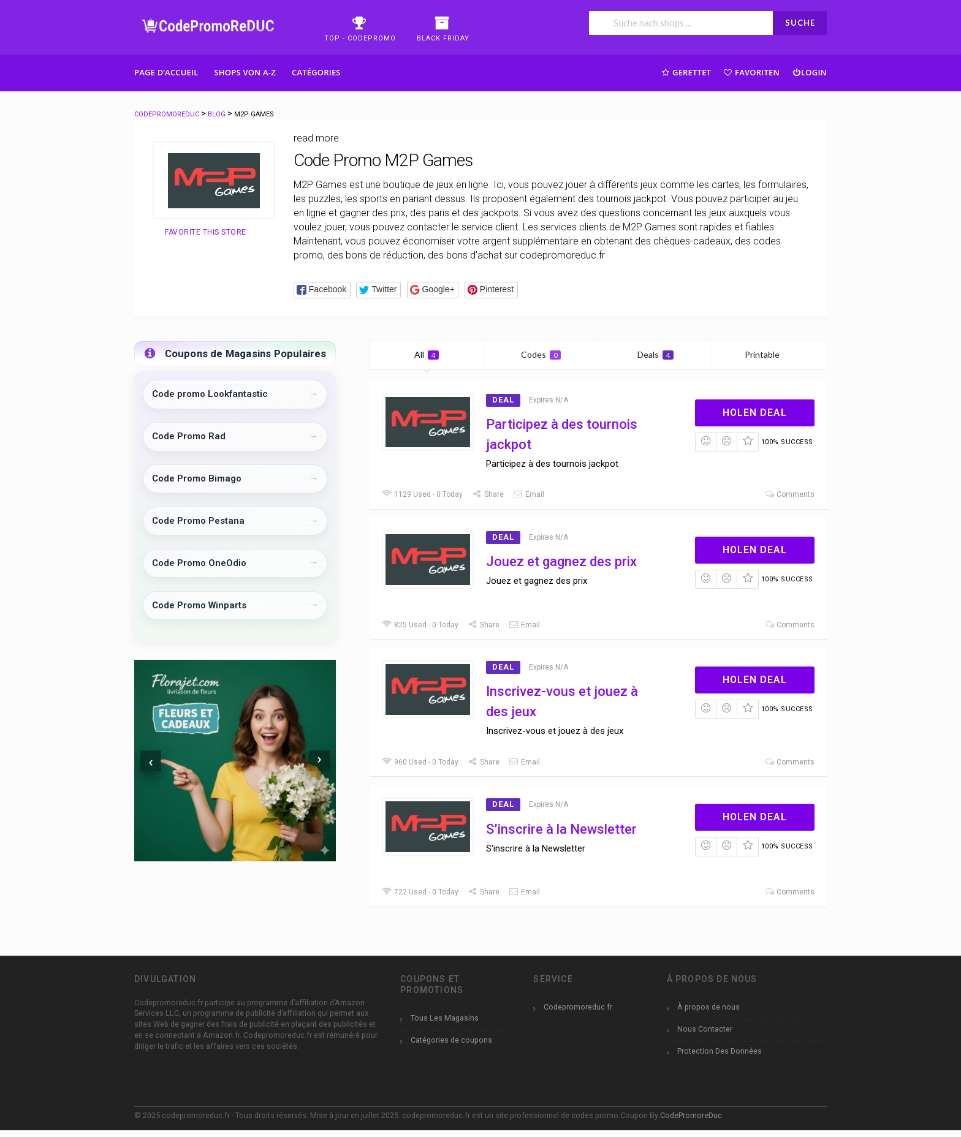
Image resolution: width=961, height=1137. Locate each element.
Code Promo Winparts (199, 605)
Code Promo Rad (189, 436)
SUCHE (800, 23)
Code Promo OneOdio (199, 562)
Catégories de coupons (451, 1039)
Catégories (316, 72)
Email (528, 494)
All (426, 354)
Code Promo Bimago (196, 478)
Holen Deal (755, 412)
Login (809, 72)
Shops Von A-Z (245, 72)
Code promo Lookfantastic (210, 393)
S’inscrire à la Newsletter (561, 829)
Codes (541, 354)
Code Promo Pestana (198, 520)
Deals (655, 354)
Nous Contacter (704, 1028)
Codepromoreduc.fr (578, 1006)
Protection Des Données (719, 1051)
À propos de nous (708, 1006)
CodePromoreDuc (691, 1115)
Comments (789, 494)
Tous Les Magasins (445, 1017)
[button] (322, 290)
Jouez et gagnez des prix (561, 561)
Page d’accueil (166, 72)
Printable (769, 354)
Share (488, 494)
